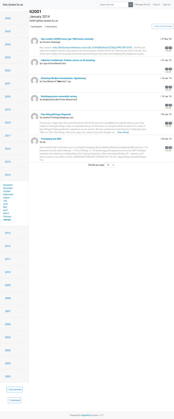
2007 (8, 311)
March (6, 213)
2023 (8, 57)
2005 (8, 337)
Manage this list (142, 4)
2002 (8, 376)
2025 (8, 31)
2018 (8, 122)
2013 (8, 232)
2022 (8, 70)
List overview (14, 389)
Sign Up (166, 4)
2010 (8, 272)
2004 (8, 350)
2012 (8, 246)
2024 (8, 44)
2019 (8, 109)
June (5, 204)
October (7, 191)
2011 (8, 259)
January (7, 219)
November (8, 188)
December (8, 185)
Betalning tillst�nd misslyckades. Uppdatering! (63, 78)
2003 (8, 363)
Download (14, 400)
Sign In (156, 4)
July (5, 201)
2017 (8, 135)
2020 (8, 96)
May (5, 207)
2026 (8, 18)
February (7, 216)
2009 (8, 285)
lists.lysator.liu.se (13, 4)
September (8, 194)
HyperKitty (86, 415)
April (5, 210)
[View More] (123, 132)
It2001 (35, 11)
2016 (8, 148)
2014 (8, 174)
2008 (8, 298)
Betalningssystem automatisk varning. (58, 96)
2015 (8, 161)
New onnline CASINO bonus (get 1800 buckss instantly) (67, 39)
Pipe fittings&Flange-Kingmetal (55, 114)
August (6, 197)
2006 (8, 324)
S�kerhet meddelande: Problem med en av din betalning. (67, 60)
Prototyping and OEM (50, 139)
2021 (8, 83)
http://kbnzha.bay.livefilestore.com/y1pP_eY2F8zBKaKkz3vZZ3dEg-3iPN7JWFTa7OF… (93, 47)
